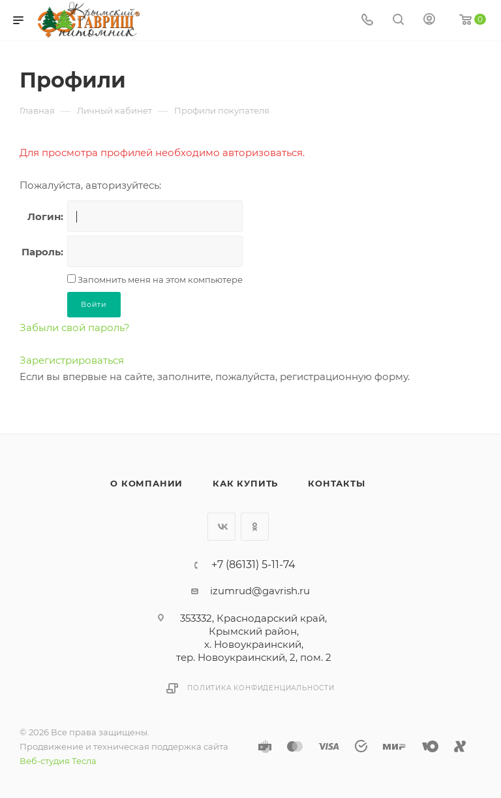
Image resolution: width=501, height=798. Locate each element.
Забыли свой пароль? (75, 327)
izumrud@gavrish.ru (260, 590)
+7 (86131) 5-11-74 (253, 565)
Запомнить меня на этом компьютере (159, 279)
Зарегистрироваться (72, 360)
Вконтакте (221, 527)
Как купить (245, 483)
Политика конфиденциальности (261, 688)
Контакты (336, 483)
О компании (146, 483)
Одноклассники (255, 527)
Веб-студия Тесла (58, 761)
